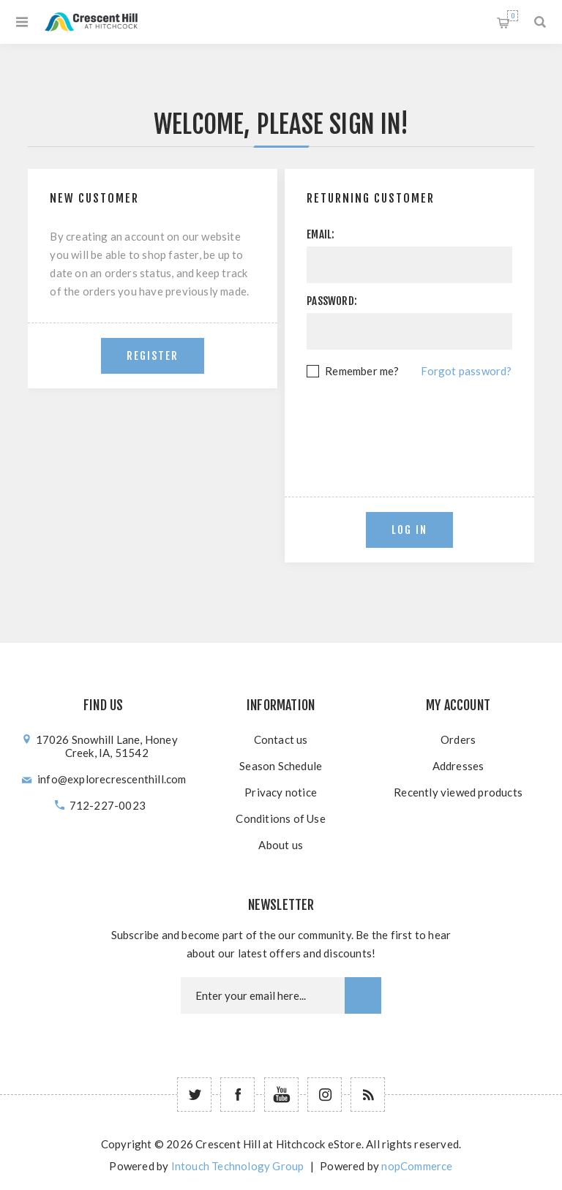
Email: (320, 234)
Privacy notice (280, 792)
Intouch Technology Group (237, 1165)
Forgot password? (466, 370)
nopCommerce (416, 1165)
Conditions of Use (280, 818)
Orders (458, 739)
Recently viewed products (458, 792)
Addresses (458, 765)
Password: (332, 301)
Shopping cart (512, 15)
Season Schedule (280, 765)
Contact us (281, 739)
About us (280, 844)
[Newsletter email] (263, 995)
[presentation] (418, 420)
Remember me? (362, 370)
